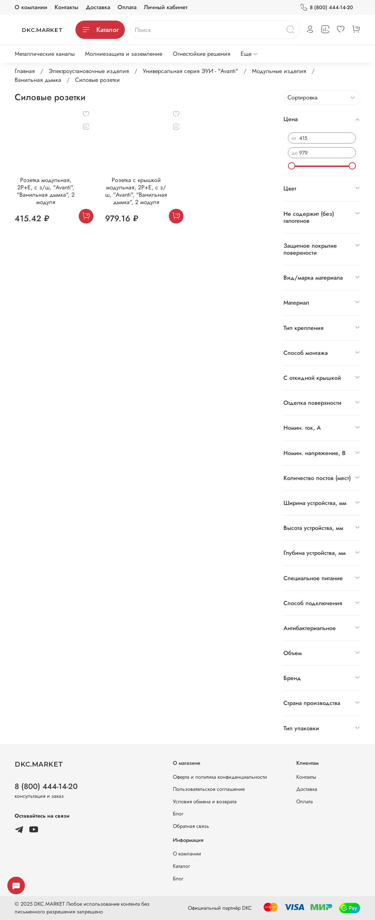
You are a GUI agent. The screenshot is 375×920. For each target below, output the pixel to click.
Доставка (98, 7)
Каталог (100, 29)
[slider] (291, 165)
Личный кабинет (166, 7)
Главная (25, 71)
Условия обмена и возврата (205, 801)
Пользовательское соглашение (209, 789)
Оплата (127, 7)
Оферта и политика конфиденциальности (220, 777)
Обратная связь (191, 826)
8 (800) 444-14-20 (326, 7)
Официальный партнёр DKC (220, 908)
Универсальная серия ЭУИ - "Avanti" (190, 71)
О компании (31, 7)
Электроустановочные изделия (89, 71)
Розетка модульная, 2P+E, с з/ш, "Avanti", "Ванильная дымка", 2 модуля (46, 191)
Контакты (66, 7)
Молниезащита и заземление (123, 54)
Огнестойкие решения (201, 54)
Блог (178, 813)
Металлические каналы (45, 54)
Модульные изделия (279, 71)
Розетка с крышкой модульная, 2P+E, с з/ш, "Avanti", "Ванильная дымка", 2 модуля (136, 191)
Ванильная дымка (38, 80)
